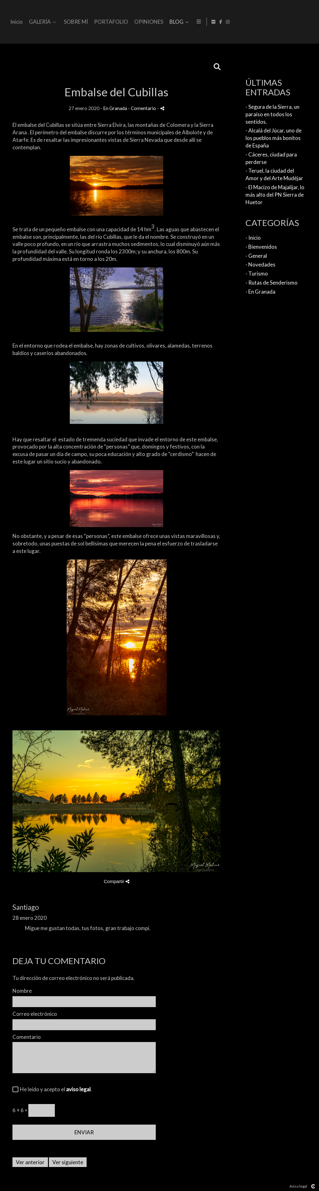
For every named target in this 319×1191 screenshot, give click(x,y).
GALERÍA (149, 22)
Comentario (26, 1037)
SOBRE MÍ (185, 22)
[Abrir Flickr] (296, 22)
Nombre (22, 990)
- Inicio (253, 237)
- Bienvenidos (261, 246)
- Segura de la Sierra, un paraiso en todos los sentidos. (272, 114)
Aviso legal (298, 1186)
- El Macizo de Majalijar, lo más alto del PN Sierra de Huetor (274, 194)
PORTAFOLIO (220, 22)
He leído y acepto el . (55, 1089)
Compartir (116, 881)
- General (256, 255)
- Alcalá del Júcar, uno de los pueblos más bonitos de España (273, 138)
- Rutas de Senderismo (271, 282)
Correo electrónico (34, 1014)
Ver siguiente (67, 1162)
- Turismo (256, 273)
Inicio (126, 22)
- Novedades (260, 264)
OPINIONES (258, 22)
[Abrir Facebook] (304, 22)
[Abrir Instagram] (311, 22)
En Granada (115, 108)
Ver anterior (30, 1162)
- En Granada (260, 291)
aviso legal (78, 1089)
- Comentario (142, 108)
